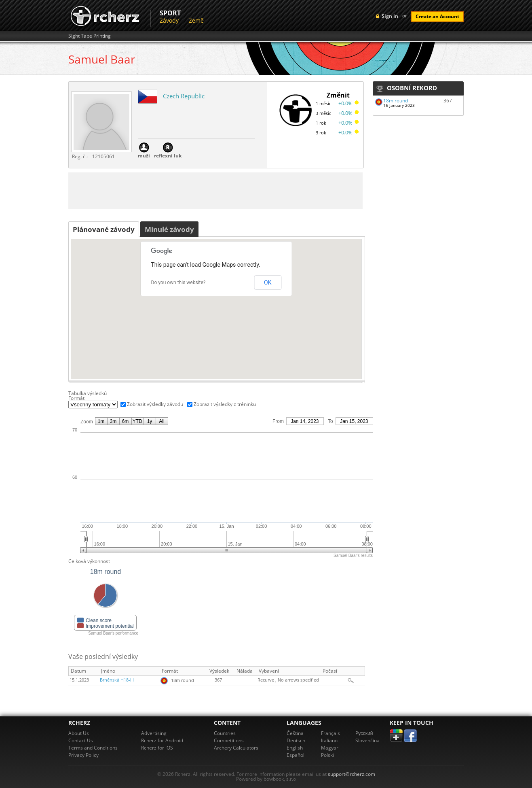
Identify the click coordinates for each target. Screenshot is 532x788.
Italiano (329, 740)
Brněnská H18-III (117, 680)
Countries (225, 733)
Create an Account (437, 16)
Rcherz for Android (162, 740)
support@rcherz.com (351, 774)
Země (196, 20)
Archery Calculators (236, 747)
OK (267, 282)
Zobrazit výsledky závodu (155, 404)
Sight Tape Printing (89, 36)
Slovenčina (367, 740)
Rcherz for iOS (157, 747)
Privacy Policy (83, 755)
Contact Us (80, 740)
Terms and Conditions (93, 747)
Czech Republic (184, 96)
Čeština (295, 733)
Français (330, 733)
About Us (78, 733)
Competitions (229, 740)
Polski (327, 755)
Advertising (154, 733)
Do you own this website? (178, 282)
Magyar (329, 747)
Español (295, 755)
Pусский (364, 733)
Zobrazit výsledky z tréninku (225, 404)
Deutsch (296, 740)
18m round (395, 100)
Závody (169, 20)
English (295, 747)
